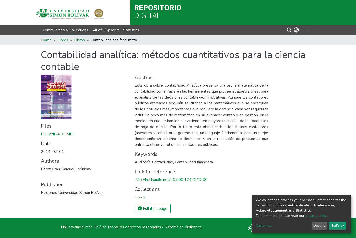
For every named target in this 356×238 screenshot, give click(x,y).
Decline (319, 225)
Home (46, 40)
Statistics (131, 30)
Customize (264, 225)
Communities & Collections (65, 30)
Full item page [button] (152, 208)
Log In (306, 30)
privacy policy (315, 215)
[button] (296, 30)
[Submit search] (289, 30)
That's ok (337, 225)
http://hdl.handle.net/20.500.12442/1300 (171, 179)
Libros (63, 40)
